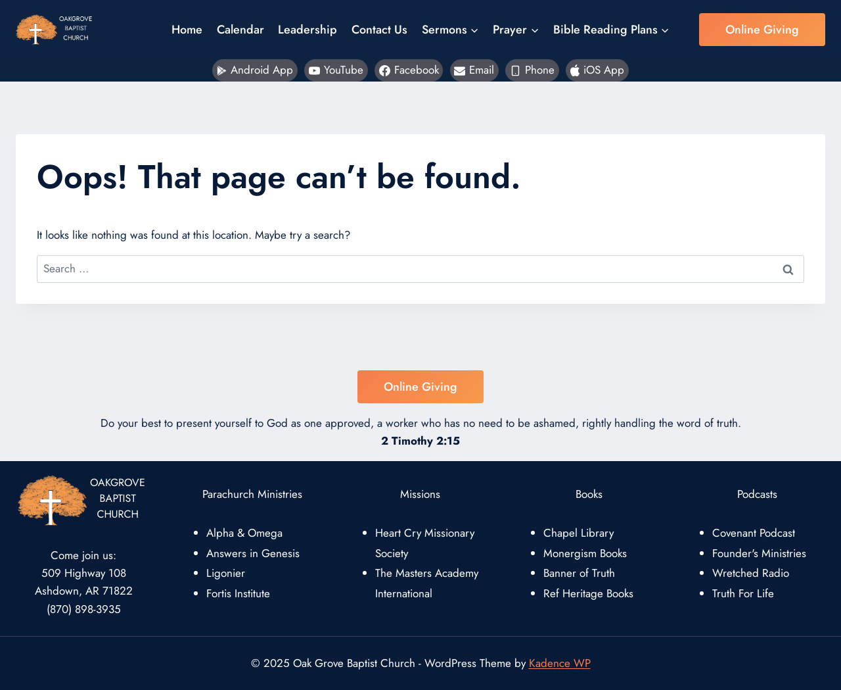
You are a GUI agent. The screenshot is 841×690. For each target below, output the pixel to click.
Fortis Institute (238, 593)
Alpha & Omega (244, 533)
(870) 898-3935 (84, 609)
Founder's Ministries (759, 553)
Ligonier (225, 573)
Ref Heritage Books (588, 593)
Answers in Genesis (253, 553)
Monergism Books (585, 553)
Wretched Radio (750, 573)
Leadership (307, 29)
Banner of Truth (579, 573)
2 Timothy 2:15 (420, 441)
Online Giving (762, 29)
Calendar (240, 29)
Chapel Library (578, 533)
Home (186, 29)
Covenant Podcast (753, 533)
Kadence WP (560, 663)
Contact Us (379, 29)
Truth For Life (743, 593)
